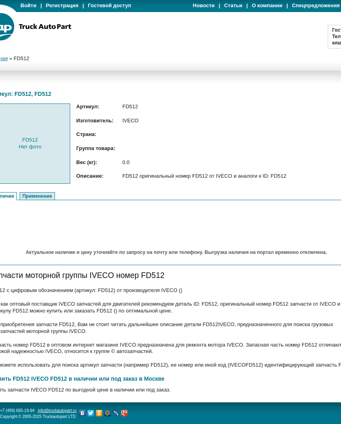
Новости (204, 5)
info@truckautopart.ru (57, 410)
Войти (28, 5)
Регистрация (62, 5)
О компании (267, 5)
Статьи (233, 5)
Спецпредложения (316, 5)
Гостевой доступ (109, 5)
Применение (37, 196)
